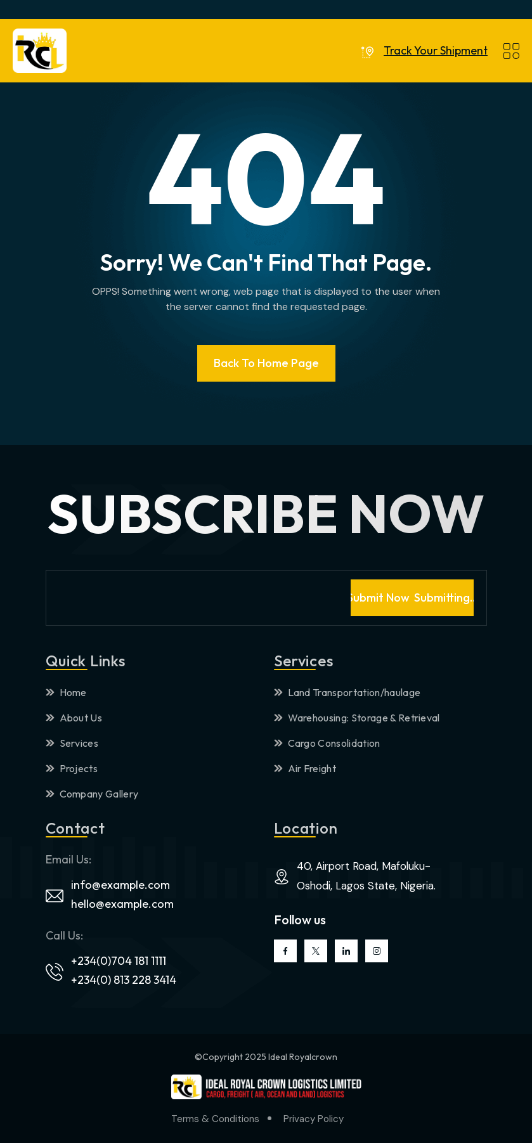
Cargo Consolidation (327, 743)
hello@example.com (122, 903)
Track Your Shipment (436, 51)
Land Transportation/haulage (347, 692)
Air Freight (305, 768)
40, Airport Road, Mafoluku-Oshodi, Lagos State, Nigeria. (366, 876)
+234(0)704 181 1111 (118, 960)
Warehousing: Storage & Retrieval (357, 717)
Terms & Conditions (215, 1119)
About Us (74, 717)
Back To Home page (266, 363)
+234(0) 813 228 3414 (123, 979)
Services (72, 743)
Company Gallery (92, 793)
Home (66, 692)
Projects (72, 768)
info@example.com (120, 884)
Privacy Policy (313, 1119)
